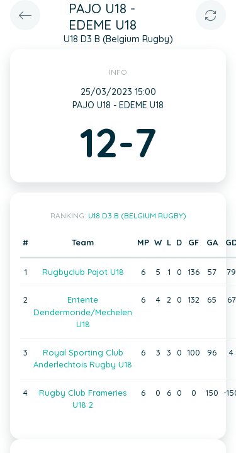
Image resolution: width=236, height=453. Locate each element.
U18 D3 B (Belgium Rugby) (137, 215)
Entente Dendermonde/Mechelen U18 (82, 311)
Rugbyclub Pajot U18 (83, 272)
